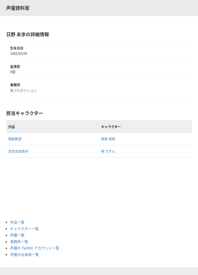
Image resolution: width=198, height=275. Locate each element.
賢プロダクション (23, 90)
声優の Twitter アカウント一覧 (34, 247)
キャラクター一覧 (24, 228)
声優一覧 (17, 235)
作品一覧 (17, 222)
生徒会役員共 (18, 151)
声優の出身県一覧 (24, 254)
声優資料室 (17, 7)
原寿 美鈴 (108, 138)
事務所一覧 (19, 241)
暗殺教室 (15, 138)
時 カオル (108, 151)
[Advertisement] (30, 188)
